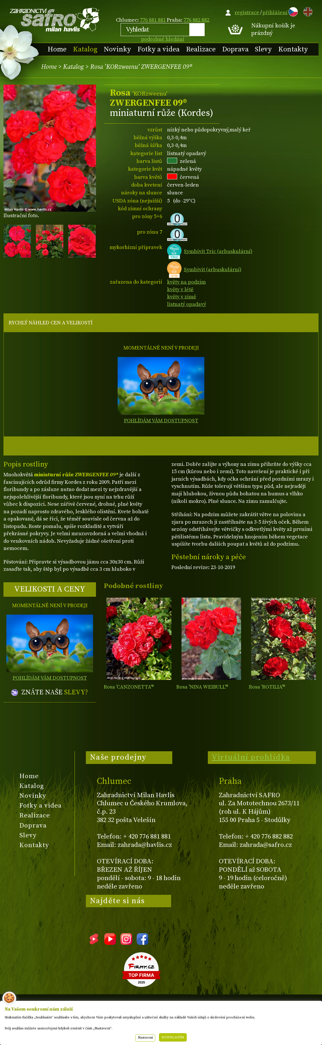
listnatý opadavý (186, 304)
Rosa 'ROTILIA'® (267, 687)
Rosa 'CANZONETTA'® (129, 687)
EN (306, 11)
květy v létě (180, 289)
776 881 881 (153, 20)
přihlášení (275, 12)
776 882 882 (196, 20)
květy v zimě (181, 296)
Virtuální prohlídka (251, 757)
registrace (247, 12)
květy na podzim (186, 282)
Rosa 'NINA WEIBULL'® (202, 687)
